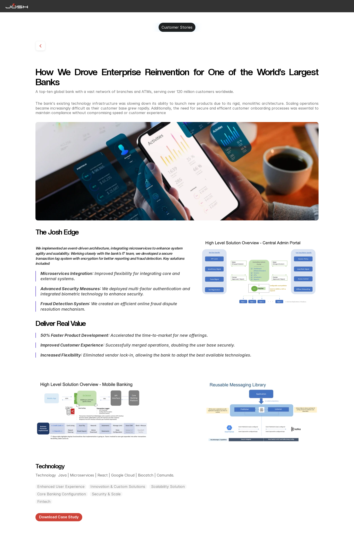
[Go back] (40, 45)
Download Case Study (59, 517)
